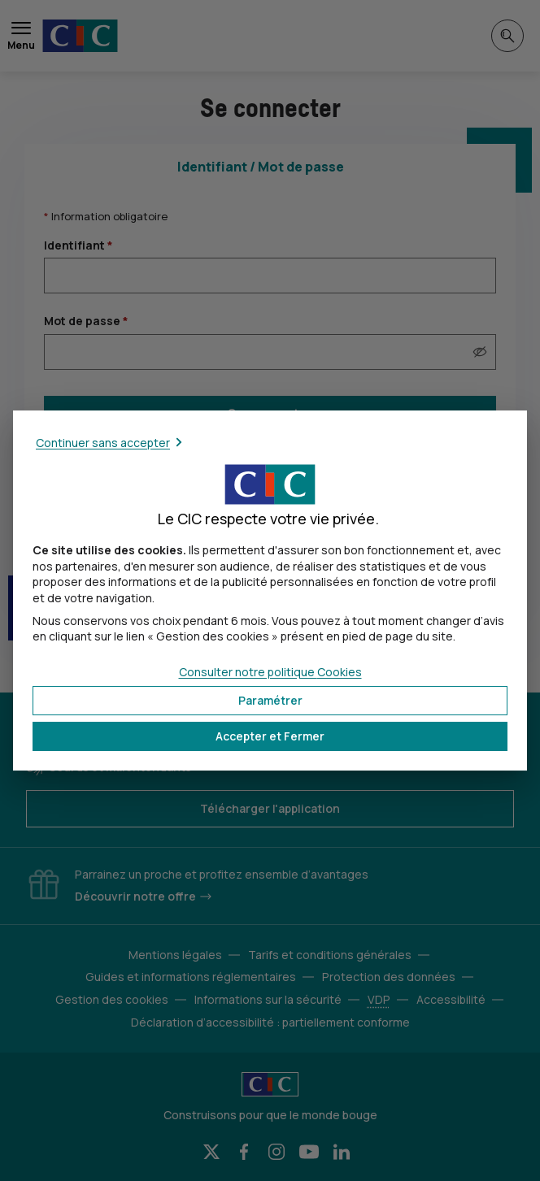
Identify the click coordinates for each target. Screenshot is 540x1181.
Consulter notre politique (270, 672)
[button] (270, 736)
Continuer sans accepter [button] (103, 442)
